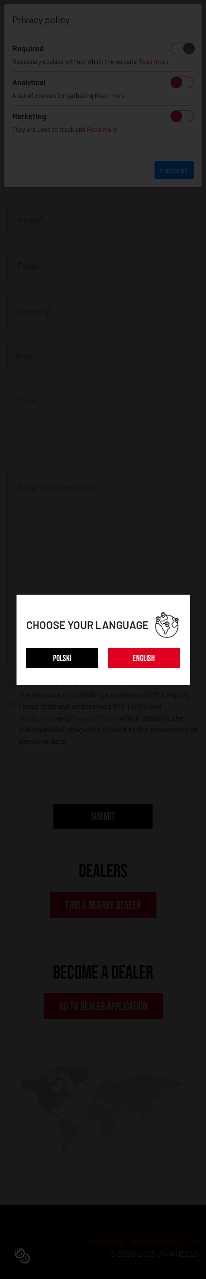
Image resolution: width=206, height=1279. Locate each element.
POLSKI (62, 658)
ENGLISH (144, 658)
